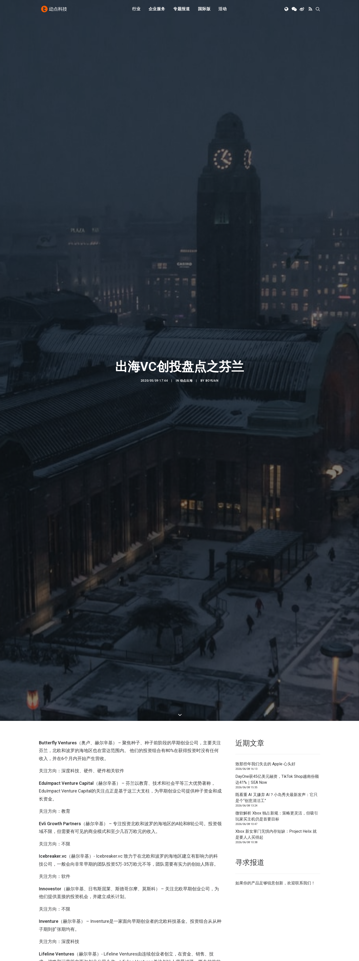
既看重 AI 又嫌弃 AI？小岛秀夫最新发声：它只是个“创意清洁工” (276, 797)
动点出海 (186, 380)
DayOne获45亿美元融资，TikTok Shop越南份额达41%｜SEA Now (277, 779)
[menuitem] (136, 10)
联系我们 (303, 883)
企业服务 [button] (157, 10)
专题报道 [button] (181, 10)
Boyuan (212, 380)
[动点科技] (55, 11)
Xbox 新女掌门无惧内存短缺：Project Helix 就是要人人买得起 (276, 834)
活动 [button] (222, 10)
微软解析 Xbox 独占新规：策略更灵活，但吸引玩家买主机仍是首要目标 (276, 816)
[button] (287, 10)
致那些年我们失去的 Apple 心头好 (265, 764)
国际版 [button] (204, 10)
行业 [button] (136, 10)
